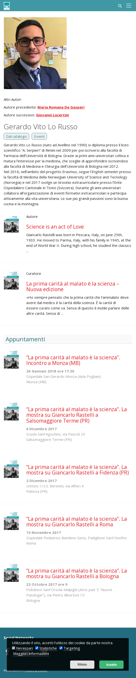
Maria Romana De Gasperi (60, 107)
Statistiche (48, 648)
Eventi (39, 136)
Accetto (111, 664)
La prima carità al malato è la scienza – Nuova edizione (72, 286)
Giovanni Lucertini (52, 114)
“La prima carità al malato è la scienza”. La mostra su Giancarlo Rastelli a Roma (76, 521)
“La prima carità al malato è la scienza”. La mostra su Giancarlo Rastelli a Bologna (76, 573)
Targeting (71, 648)
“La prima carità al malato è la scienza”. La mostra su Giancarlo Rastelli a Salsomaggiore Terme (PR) (76, 415)
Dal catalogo (16, 136)
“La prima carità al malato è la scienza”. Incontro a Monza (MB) (73, 360)
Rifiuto (82, 664)
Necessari (24, 648)
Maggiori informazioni (31, 653)
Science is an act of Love (55, 226)
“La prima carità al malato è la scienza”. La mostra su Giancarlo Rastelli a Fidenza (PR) (77, 470)
